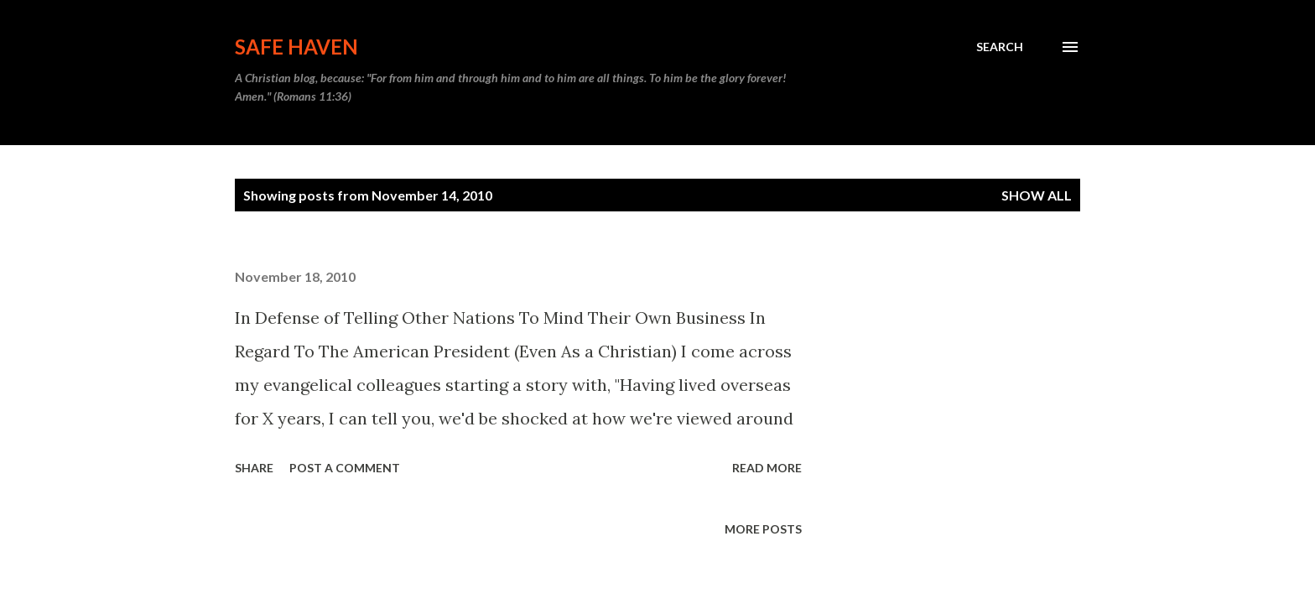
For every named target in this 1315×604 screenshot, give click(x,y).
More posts (763, 529)
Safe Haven (296, 46)
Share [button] (254, 468)
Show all (1036, 195)
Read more (767, 468)
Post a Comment (344, 468)
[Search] (999, 47)
